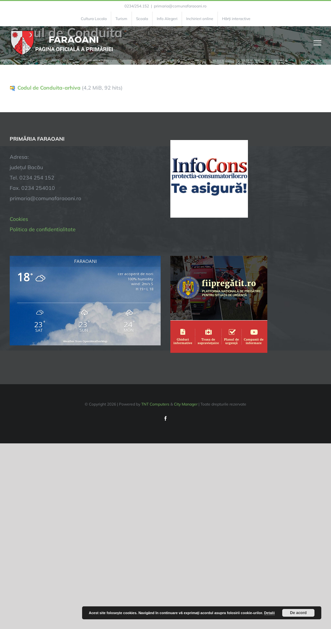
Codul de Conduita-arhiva (48, 87)
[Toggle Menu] (317, 42)
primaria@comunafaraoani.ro (180, 6)
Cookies (19, 219)
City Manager (186, 404)
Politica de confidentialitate (43, 229)
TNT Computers (155, 404)
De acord (298, 613)
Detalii (269, 613)
